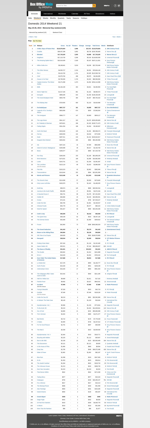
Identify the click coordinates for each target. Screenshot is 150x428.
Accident (40, 284)
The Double (40, 252)
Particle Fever (41, 281)
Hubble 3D (40, 197)
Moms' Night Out (42, 92)
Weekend (69, 415)
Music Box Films (112, 145)
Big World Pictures (113, 405)
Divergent (40, 95)
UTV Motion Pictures (114, 322)
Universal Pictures (113, 57)
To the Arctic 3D (41, 308)
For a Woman (41, 383)
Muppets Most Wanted (44, 140)
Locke (39, 161)
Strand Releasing (113, 337)
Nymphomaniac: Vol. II (44, 334)
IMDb (83, 421)
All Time (87, 14)
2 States (39, 322)
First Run (110, 369)
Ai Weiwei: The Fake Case (45, 300)
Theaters (74, 45)
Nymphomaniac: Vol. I (43, 305)
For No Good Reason (43, 325)
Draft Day (40, 188)
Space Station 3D (42, 246)
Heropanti (40, 238)
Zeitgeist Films (112, 274)
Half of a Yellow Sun (43, 278)
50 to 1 (39, 255)
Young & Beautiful (42, 289)
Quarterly (61, 18)
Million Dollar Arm (42, 65)
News (60, 415)
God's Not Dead (42, 131)
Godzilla (39, 51)
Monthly (53, 18)
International (48, 14)
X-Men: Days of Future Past (46, 48)
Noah (38, 137)
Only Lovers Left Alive (43, 183)
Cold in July (41, 214)
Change (81, 45)
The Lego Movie (42, 120)
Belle (38, 87)
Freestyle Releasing (113, 131)
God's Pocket (41, 266)
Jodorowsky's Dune (43, 269)
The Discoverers (42, 343)
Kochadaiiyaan (42, 107)
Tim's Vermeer (41, 314)
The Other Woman (42, 70)
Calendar (75, 14)
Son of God (40, 311)
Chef (38, 76)
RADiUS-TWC (112, 134)
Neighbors (40, 57)
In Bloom (39, 405)
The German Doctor (43, 219)
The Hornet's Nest (42, 180)
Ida (38, 145)
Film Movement (112, 360)
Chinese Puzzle (41, 206)
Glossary (63, 418)
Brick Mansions (41, 158)
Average (88, 45)
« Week (30, 37)
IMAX (109, 191)
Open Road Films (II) (114, 76)
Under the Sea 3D (42, 297)
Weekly (45, 18)
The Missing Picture (43, 386)
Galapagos (40, 380)
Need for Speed (41, 209)
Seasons (76, 18)
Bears (39, 151)
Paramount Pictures (113, 137)
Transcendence (41, 172)
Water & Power (41, 352)
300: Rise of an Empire (44, 235)
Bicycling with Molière (43, 337)
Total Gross (96, 45)
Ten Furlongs (111, 255)
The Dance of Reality (43, 249)
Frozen (39, 224)
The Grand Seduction (44, 229)
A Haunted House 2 (43, 194)
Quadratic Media (112, 343)
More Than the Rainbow (44, 408)
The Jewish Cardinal (43, 363)
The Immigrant (41, 115)
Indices (112, 14)
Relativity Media (112, 158)
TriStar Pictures (112, 79)
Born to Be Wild (41, 340)
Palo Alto (39, 169)
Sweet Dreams (41, 392)
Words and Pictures (43, 175)
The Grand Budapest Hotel (45, 98)
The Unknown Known (43, 366)
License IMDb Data (80, 418)
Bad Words (40, 319)
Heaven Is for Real (42, 79)
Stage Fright (40, 399)
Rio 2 (38, 73)
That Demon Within (43, 372)
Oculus (39, 200)
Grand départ (41, 396)
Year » (114, 37)
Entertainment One (113, 229)
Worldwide (62, 14)
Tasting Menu (41, 377)
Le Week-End (41, 263)
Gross (63, 45)
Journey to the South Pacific (45, 191)
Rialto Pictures (112, 284)
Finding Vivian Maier (43, 243)
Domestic (34, 14)
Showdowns (99, 14)
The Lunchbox (41, 164)
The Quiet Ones (42, 216)
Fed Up (39, 134)
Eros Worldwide (112, 107)
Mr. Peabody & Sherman (44, 123)
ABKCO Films (112, 249)
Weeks (103, 45)
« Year (35, 37)
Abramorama (111, 281)
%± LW (68, 45)
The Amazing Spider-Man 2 (45, 60)
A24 (109, 161)
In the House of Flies (43, 346)
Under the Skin (41, 203)
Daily (30, 18)
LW (35, 45)
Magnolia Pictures (113, 252)
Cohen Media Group (113, 206)
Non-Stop (40, 155)
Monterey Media (112, 278)
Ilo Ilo (38, 360)
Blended (39, 54)
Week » (119, 37)
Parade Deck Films (113, 346)
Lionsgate (110, 95)
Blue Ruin (40, 357)
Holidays (84, 18)
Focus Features (112, 319)
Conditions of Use (56, 426)
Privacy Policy (69, 426)
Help (88, 418)
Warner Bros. (111, 51)
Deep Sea (40, 349)
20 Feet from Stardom (43, 402)
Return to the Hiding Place (45, 232)
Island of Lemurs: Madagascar (46, 148)
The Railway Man (42, 102)
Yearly (68, 18)
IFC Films (110, 214)
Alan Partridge (41, 389)
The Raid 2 (40, 329)
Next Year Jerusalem (43, 369)
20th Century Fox (113, 48)
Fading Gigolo (41, 126)
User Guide (70, 418)
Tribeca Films (111, 169)
